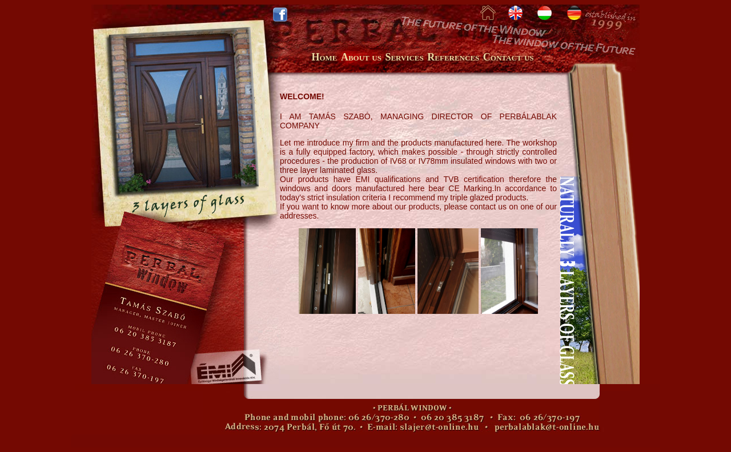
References (453, 57)
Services (404, 57)
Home (324, 57)
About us (361, 57)
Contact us (508, 57)
